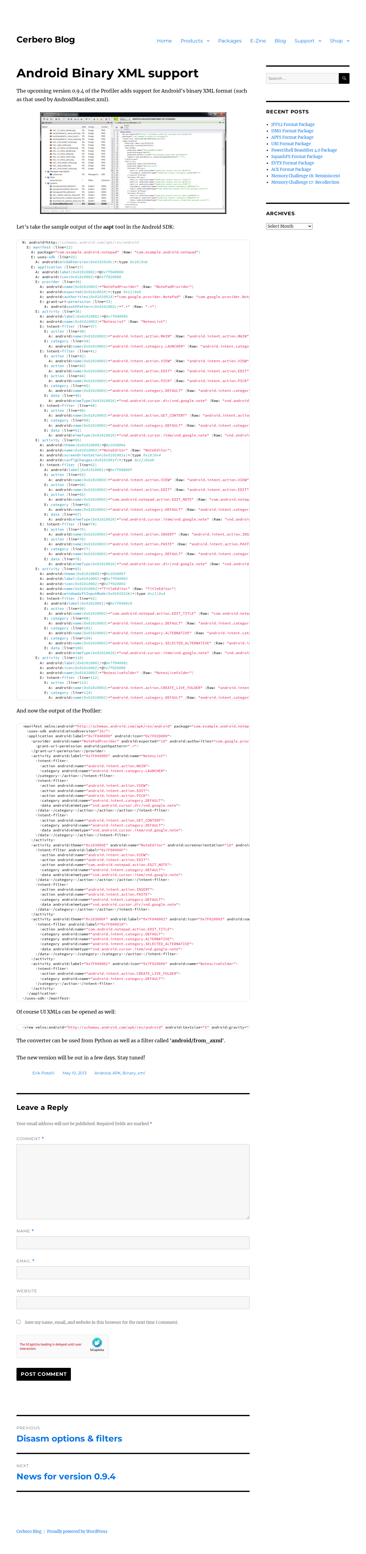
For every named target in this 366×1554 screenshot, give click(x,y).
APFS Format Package (292, 137)
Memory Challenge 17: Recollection (305, 182)
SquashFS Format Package (297, 156)
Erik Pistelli (43, 1072)
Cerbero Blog (45, 39)
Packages (230, 41)
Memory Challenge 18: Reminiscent (305, 176)
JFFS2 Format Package (293, 124)
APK (116, 1072)
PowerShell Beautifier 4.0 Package (304, 150)
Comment (30, 1138)
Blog (280, 41)
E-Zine (258, 41)
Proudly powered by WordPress (77, 1531)
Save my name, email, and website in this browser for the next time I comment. (101, 1322)
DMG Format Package (292, 131)
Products (192, 41)
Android (102, 1072)
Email (25, 1261)
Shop (336, 41)
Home (164, 41)
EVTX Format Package (292, 163)
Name (25, 1231)
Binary (129, 1072)
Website (26, 1290)
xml (141, 1072)
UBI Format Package (291, 143)
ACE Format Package (291, 169)
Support (305, 41)
